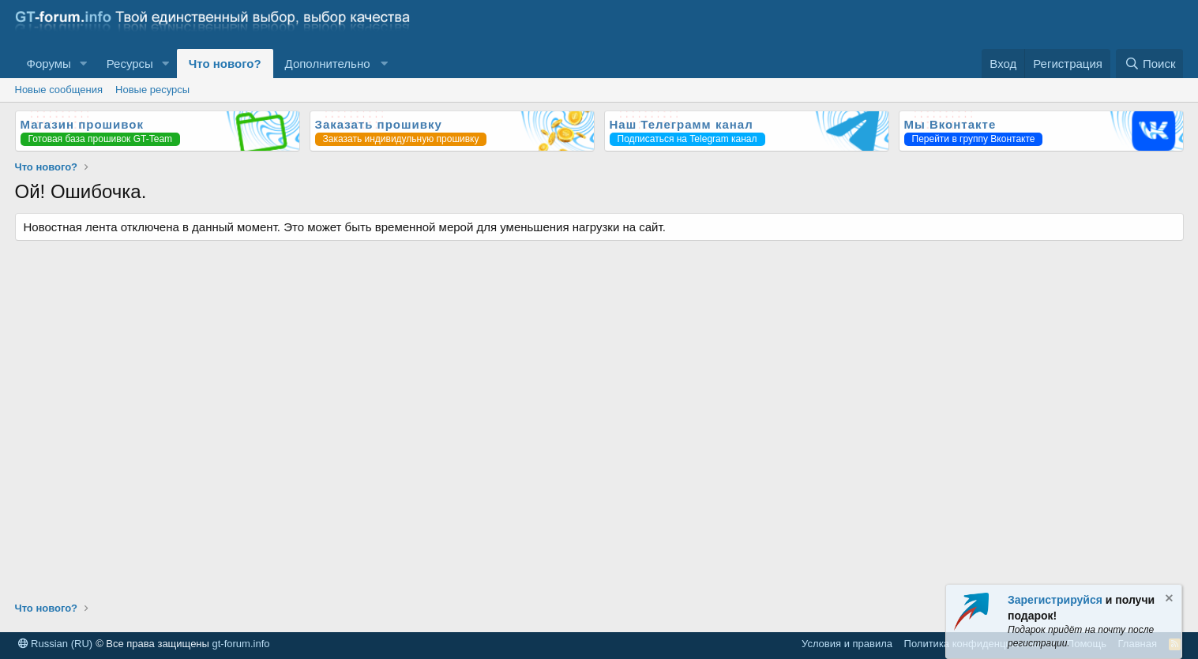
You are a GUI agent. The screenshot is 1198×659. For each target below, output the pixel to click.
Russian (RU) (55, 644)
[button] (84, 63)
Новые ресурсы (152, 89)
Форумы (49, 63)
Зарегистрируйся (1055, 599)
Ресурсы (130, 63)
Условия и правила (847, 644)
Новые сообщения (59, 89)
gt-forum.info (241, 644)
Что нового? (225, 63)
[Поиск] (1149, 63)
